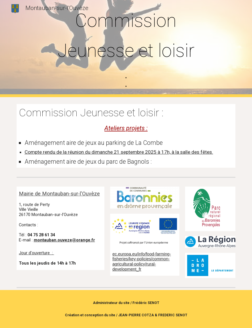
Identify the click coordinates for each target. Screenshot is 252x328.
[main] (126, 48)
